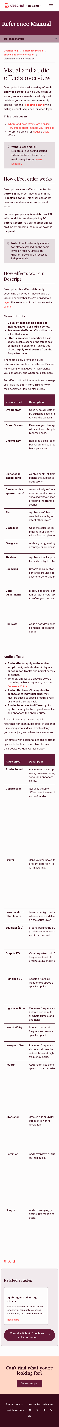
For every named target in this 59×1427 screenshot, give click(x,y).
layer (7, 302)
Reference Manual (13, 38)
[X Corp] (9, 1261)
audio (46, 131)
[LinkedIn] (14, 1261)
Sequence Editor (17, 686)
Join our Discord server (40, 1404)
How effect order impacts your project (31, 127)
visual (36, 131)
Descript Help (11, 50)
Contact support (29, 1383)
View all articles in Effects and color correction (30, 1335)
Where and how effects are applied (29, 124)
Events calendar (14, 1404)
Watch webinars (15, 1410)
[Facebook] (5, 1261)
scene (7, 306)
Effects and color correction (19, 54)
